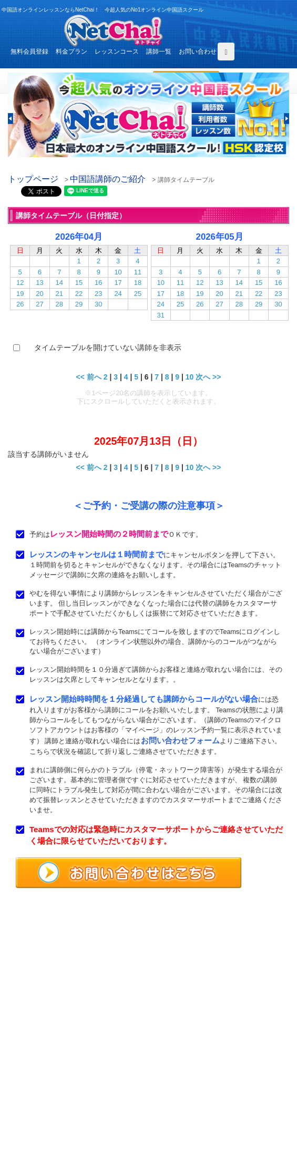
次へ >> (208, 377)
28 (59, 304)
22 (79, 294)
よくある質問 (31, 1090)
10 (117, 272)
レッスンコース (117, 51)
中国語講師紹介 (189, 1066)
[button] (10, 118)
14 (59, 282)
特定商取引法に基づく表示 (50, 1114)
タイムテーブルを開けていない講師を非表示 (107, 347)
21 (59, 294)
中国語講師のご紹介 (108, 179)
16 (98, 282)
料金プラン (71, 51)
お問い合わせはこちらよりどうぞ (63, 1021)
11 (137, 272)
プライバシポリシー (195, 1102)
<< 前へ (88, 377)
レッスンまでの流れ (40, 1078)
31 (160, 315)
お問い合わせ (198, 51)
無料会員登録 (29, 51)
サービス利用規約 (192, 1090)
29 (79, 304)
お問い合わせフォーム (180, 740)
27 (39, 304)
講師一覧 (158, 51)
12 (20, 282)
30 (98, 304)
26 (20, 304)
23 (98, 294)
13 (39, 282)
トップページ (33, 179)
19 (20, 294)
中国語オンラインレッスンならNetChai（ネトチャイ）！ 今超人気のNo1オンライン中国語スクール (148, 937)
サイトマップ (185, 1114)
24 (117, 294)
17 (117, 282)
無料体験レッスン (192, 1078)
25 (137, 294)
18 (137, 282)
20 (39, 294)
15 (79, 282)
